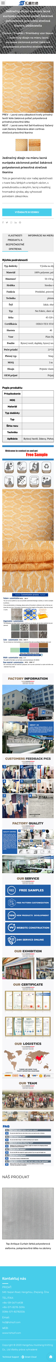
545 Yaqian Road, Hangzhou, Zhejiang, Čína (25, 1292)
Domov (7, 33)
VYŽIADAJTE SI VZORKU (27, 212)
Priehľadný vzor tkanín (39, 33)
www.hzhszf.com (11, 1332)
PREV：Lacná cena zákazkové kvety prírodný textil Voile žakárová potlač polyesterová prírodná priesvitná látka (27, 118)
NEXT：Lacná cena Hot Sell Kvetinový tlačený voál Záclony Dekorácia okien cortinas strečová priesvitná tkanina (27, 129)
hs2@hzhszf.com (11, 1322)
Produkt (19, 33)
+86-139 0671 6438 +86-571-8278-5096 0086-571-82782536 (13, 1307)
